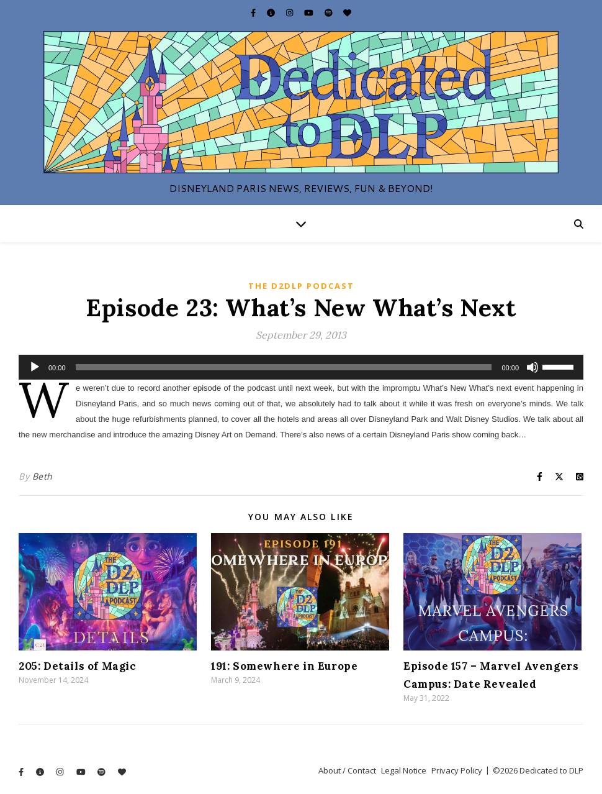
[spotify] (330, 12)
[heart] (347, 12)
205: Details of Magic (78, 666)
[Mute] (532, 367)
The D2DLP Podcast (301, 285)
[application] (301, 367)
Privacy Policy (456, 770)
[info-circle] (272, 12)
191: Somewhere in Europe (284, 666)
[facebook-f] (254, 12)
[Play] (35, 367)
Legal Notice (403, 770)
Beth (42, 476)
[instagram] (290, 12)
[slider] (284, 367)
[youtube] (309, 12)
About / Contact (347, 770)
